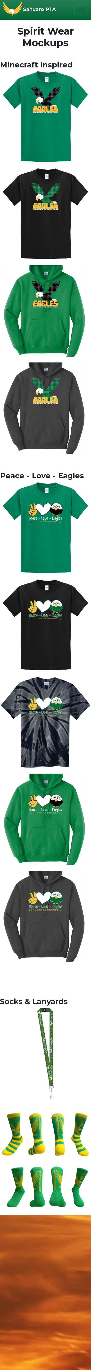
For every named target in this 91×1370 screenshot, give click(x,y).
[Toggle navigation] (81, 10)
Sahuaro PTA (39, 9)
